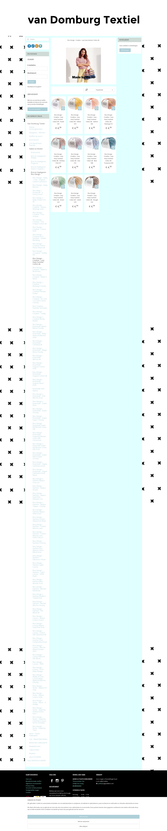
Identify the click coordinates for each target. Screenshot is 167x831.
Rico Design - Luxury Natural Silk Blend (39, 657)
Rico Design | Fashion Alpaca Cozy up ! (39, 481)
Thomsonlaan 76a (78, 781)
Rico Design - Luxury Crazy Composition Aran (40, 640)
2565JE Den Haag (78, 783)
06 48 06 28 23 (77, 786)
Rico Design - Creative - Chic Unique (38, 214)
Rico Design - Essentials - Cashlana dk (38, 343)
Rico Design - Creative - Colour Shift (39, 229)
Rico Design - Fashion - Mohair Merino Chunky (39, 603)
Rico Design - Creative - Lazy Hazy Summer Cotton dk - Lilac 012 (75, 158)
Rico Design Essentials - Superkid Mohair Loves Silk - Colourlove (39, 436)
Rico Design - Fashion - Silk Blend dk (38, 611)
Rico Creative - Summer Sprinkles (40, 307)
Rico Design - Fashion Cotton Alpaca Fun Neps (39, 519)
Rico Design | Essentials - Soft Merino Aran (39, 396)
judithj (100, 783)
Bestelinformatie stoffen (34, 781)
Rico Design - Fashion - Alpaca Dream (39, 488)
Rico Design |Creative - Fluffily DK (40, 253)
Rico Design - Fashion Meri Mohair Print (38, 581)
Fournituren (34, 140)
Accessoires (35, 152)
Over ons (29, 779)
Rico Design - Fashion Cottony (39, 542)
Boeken (32, 753)
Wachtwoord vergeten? (34, 87)
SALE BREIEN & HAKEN (36, 760)
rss (97, 827)
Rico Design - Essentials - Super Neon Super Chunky (40, 456)
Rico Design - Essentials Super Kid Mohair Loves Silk (39, 426)
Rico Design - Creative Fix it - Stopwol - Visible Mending (39, 237)
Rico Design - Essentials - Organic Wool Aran (38, 382)
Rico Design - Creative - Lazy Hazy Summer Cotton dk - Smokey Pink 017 (58, 158)
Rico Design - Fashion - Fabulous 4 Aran (39, 558)
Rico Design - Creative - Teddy (39, 312)
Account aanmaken (35, 109)
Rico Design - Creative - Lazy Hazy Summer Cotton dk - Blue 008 (92, 158)
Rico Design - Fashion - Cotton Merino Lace (39, 526)
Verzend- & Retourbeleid (34, 788)
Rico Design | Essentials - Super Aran (40, 403)
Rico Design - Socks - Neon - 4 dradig (39, 702)
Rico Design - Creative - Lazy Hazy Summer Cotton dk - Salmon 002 (92, 119)
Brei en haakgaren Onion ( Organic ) (38, 168)
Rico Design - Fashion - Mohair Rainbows (39, 589)
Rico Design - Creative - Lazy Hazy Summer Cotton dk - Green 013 (58, 197)
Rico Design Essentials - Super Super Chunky (40, 418)
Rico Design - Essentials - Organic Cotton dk (40, 374)
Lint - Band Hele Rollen (38, 739)
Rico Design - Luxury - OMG (38, 663)
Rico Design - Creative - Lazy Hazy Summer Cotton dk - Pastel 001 (58, 119)
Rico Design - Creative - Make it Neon (40, 277)
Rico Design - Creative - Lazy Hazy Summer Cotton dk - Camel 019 (75, 197)
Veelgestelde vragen (32, 790)
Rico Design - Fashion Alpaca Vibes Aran (39, 512)
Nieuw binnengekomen (35, 128)
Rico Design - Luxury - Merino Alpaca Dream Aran (39, 648)
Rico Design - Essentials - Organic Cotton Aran (39, 366)
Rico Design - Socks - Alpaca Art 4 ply (40, 688)
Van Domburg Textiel (36, 123)
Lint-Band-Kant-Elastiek (35, 144)
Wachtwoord (31, 73)
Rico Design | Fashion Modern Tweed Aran (39, 596)
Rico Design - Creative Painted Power (39, 291)
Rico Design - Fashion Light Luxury (38, 565)
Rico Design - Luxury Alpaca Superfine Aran (39, 625)
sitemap (92, 827)
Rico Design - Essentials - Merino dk (38, 357)
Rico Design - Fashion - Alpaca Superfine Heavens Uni (39, 496)
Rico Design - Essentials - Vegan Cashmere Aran (40, 464)
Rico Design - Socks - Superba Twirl (39, 728)
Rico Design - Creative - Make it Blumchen (40, 269)
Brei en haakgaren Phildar (38, 157)
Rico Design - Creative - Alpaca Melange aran (39, 207)
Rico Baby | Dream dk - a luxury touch (38, 192)
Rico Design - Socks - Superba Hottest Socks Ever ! (39, 711)
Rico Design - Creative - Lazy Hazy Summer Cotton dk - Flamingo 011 (108, 119)
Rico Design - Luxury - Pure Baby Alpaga (38, 669)
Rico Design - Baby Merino (40, 186)
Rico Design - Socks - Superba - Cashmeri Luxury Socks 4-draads (40, 720)
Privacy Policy (30, 786)
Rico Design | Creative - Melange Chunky (39, 284)
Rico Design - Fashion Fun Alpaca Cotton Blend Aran (38, 549)
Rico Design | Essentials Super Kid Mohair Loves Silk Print (39, 447)
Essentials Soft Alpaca (38, 389)
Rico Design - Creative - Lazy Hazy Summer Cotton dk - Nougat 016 (92, 197)
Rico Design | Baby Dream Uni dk (39, 200)
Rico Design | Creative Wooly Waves (39, 319)
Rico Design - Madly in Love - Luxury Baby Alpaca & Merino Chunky (39, 679)
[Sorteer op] (99, 90)
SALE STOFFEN (35, 757)
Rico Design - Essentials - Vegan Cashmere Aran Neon (40, 472)
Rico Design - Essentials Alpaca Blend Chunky (39, 326)
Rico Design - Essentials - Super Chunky (40, 411)
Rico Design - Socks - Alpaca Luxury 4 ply (38, 695)
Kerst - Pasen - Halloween (35, 734)
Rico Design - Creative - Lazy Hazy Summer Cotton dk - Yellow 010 (75, 119)
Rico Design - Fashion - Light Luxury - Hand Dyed (39, 573)
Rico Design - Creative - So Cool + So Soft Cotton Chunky (40, 300)
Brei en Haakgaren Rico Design (38, 173)
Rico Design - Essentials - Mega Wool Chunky (40, 350)
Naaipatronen (34, 746)
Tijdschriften (34, 750)
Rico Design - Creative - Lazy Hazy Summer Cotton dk (38, 261)
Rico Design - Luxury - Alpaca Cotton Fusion (39, 618)
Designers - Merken (37, 132)
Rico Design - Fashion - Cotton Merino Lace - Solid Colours (39, 535)
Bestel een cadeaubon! (38, 742)
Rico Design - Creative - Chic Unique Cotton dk (40, 222)
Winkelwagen (125, 50)
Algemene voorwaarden (33, 783)
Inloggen (31, 82)
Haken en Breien (36, 149)
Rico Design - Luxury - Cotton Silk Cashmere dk (39, 633)
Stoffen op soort (35, 136)
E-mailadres (31, 65)
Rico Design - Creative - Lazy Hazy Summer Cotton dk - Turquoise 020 (108, 158)
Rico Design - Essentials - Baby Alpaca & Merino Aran (39, 335)
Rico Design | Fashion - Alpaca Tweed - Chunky (39, 504)
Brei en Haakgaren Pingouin (38, 162)
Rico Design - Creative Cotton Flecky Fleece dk (39, 246)
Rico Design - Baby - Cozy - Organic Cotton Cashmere (40, 180)
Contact (28, 792)
